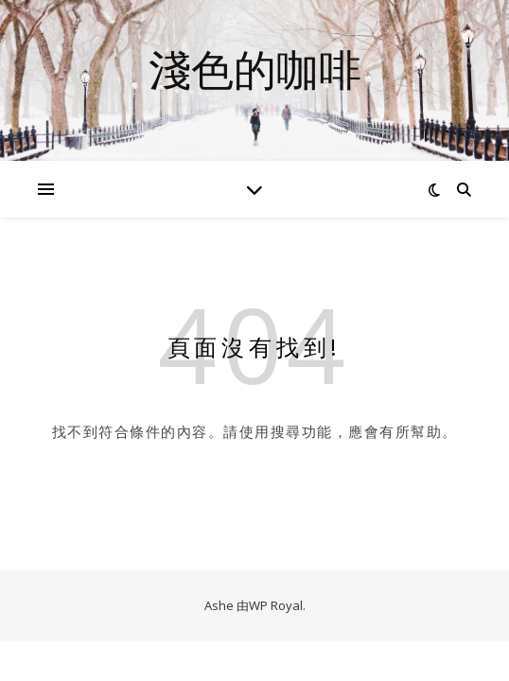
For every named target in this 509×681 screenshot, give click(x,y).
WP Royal (276, 605)
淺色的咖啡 (255, 68)
